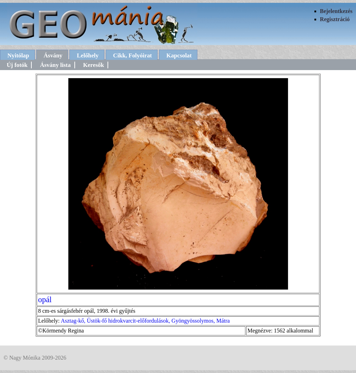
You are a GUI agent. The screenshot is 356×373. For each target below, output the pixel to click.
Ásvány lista (55, 65)
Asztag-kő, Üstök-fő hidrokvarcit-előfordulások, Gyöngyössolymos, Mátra (145, 321)
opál (45, 299)
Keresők (93, 65)
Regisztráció (335, 19)
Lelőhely (88, 55)
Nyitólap (18, 55)
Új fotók (17, 65)
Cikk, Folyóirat (132, 55)
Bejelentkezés (336, 11)
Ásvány (53, 55)
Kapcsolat (179, 55)
